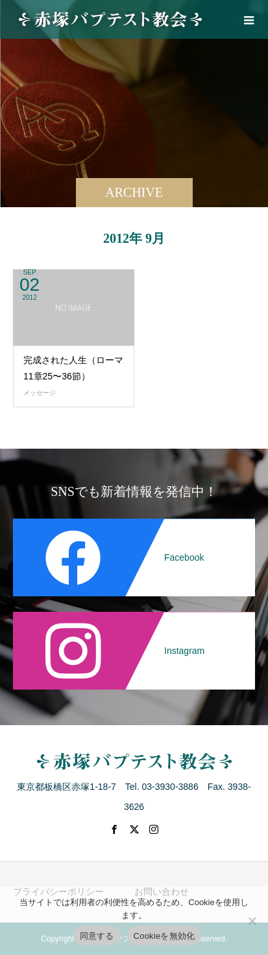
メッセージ (39, 392)
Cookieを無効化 (164, 936)
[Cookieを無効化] (251, 920)
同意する (97, 936)
